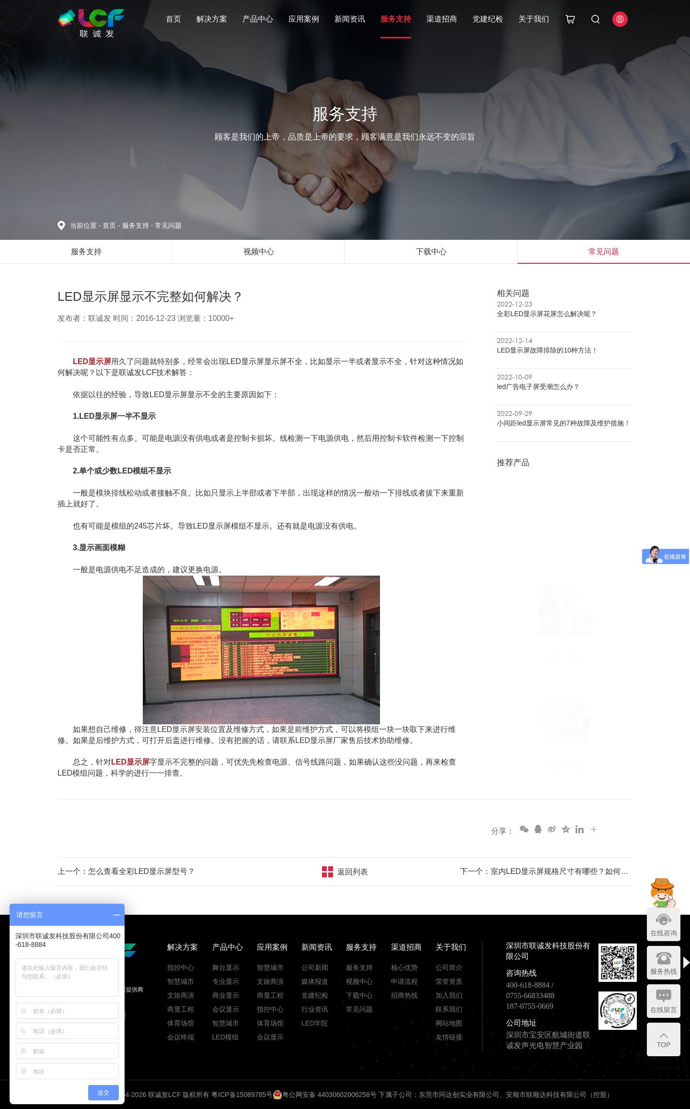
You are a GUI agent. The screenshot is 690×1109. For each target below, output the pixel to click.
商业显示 (225, 995)
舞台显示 (225, 967)
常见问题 (168, 225)
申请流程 (404, 981)
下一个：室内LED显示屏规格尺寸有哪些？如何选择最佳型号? (546, 871)
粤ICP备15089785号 (242, 1094)
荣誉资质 (449, 981)
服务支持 (395, 19)
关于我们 (533, 19)
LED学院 (314, 1023)
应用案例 (303, 19)
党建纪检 (487, 19)
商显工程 (180, 1009)
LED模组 (225, 1037)
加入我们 (449, 995)
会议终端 (180, 1037)
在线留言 (663, 1010)
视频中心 (359, 981)
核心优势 (404, 967)
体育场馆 (180, 1023)
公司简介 (449, 967)
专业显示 (225, 981)
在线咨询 (663, 933)
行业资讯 (314, 1009)
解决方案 (211, 19)
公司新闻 (314, 967)
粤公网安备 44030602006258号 (325, 1094)
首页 (173, 19)
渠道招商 (441, 19)
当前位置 (86, 225)
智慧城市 (180, 981)
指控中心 (180, 967)
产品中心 (257, 19)
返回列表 (352, 872)
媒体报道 (314, 981)
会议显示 (225, 1009)
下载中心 (359, 995)
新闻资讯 (349, 19)
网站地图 (449, 1023)
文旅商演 (180, 995)
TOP (664, 1045)
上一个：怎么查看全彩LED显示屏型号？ (126, 871)
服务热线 (663, 971)
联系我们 (449, 1009)
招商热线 (404, 995)
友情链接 (449, 1037)
